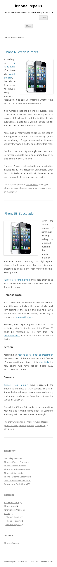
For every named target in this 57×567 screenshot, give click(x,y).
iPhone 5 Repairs (13, 524)
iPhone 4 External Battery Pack (17, 476)
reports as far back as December (35, 354)
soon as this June (24, 317)
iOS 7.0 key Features (13, 458)
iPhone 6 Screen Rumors (21, 52)
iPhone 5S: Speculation (19, 213)
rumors (36, 188)
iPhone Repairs (28, 6)
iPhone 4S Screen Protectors (16, 462)
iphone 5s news (11, 188)
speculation (45, 188)
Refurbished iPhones (13, 509)
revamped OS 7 (12, 335)
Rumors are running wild (17, 279)
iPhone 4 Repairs (13, 520)
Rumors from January (16, 384)
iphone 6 (22, 425)
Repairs (7, 513)
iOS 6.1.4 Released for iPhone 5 (17, 480)
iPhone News (32, 184)
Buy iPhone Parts (11, 502)
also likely (44, 362)
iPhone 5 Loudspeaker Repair (17, 469)
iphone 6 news (25, 188)
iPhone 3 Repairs (13, 517)
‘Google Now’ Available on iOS (17, 484)
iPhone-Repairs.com (12, 561)
